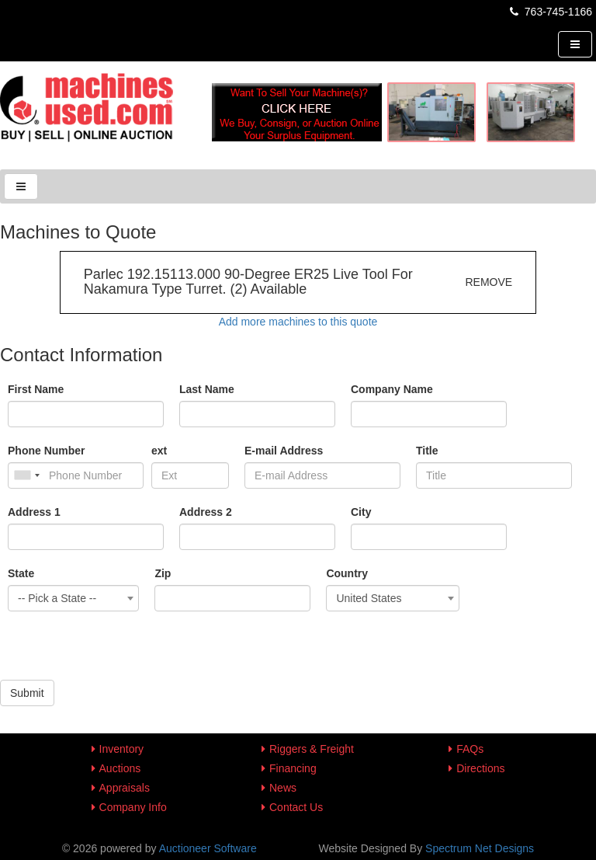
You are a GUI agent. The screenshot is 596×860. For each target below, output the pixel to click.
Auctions (120, 768)
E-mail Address (283, 450)
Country (347, 573)
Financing (293, 768)
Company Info (133, 807)
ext (159, 450)
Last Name (206, 389)
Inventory (121, 749)
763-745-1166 (550, 11)
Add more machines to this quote (298, 321)
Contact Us (296, 807)
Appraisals (124, 788)
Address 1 (34, 512)
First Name (36, 389)
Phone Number (46, 450)
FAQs (469, 749)
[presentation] (118, 649)
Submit (27, 693)
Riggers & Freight (311, 749)
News (282, 788)
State (21, 573)
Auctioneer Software (208, 848)
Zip (162, 573)
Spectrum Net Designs (479, 848)
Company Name (392, 389)
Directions (480, 768)
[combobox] (73, 598)
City (361, 512)
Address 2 (205, 512)
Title (427, 450)
